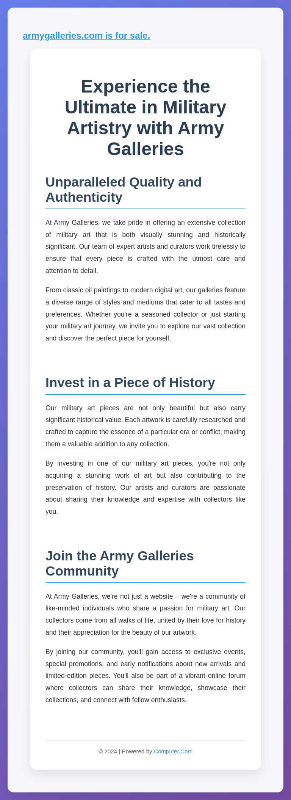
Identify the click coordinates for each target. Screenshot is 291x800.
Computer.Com (173, 751)
